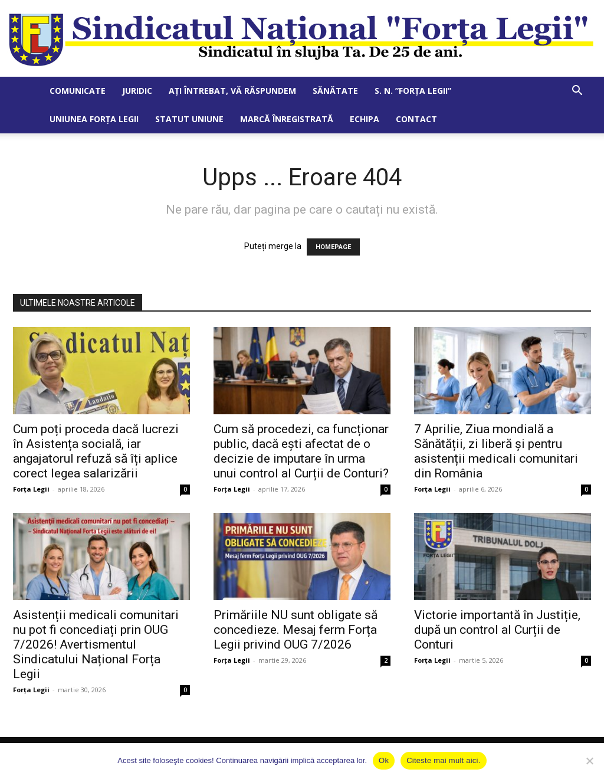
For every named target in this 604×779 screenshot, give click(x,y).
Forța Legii (31, 489)
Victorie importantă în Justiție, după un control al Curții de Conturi (497, 630)
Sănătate (335, 90)
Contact (416, 119)
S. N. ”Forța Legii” (413, 90)
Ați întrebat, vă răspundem (232, 90)
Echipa (364, 119)
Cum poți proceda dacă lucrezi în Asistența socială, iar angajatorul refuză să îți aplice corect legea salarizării (96, 451)
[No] (589, 761)
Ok (384, 760)
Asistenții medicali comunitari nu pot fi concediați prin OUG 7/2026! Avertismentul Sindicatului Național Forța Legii (96, 644)
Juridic (137, 90)
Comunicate (78, 90)
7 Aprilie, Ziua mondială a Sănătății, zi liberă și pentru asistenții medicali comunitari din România (496, 451)
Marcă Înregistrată (286, 119)
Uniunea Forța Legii (94, 119)
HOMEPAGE (333, 247)
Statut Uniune (189, 119)
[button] (577, 91)
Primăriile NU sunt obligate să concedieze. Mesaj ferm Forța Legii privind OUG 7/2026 (296, 630)
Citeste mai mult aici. (443, 760)
